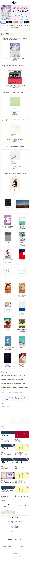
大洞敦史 (23, 295)
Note (6, 419)
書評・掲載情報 (15, 392)
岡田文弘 (21, 244)
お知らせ (2, 392)
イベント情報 (8, 392)
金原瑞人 (21, 330)
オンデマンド (25, 25)
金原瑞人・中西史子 (7, 296)
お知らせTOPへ (6, 390)
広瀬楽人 (14, 140)
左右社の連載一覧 (6, 500)
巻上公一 (21, 365)
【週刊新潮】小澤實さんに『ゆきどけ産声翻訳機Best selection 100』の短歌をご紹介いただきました (13, 379)
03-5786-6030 (16, 526)
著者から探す (15, 25)
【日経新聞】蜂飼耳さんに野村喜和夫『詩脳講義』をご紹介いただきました (15, 387)
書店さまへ (22, 544)
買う (16, 539)
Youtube (6, 422)
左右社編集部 (14, 113)
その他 (21, 392)
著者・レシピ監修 (6, 331)
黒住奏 (21, 211)
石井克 (7, 261)
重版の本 (20, 25)
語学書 (15, 27)
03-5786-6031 (16, 527)
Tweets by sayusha (5, 406)
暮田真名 (21, 278)
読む (21, 539)
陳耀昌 (19, 295)
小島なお (21, 313)
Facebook (15, 419)
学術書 (12, 27)
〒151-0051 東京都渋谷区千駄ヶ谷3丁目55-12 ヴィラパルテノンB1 (15, 522)
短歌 (18, 27)
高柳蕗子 (14, 194)
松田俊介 (21, 227)
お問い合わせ (22, 546)
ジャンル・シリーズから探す (7, 25)
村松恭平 (14, 167)
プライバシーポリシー (15, 553)
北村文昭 (7, 348)
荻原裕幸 (7, 211)
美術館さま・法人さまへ (7, 546)
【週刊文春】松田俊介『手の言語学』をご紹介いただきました (15, 375)
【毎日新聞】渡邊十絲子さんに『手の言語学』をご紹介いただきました (15, 383)
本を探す (10, 539)
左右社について (8, 544)
